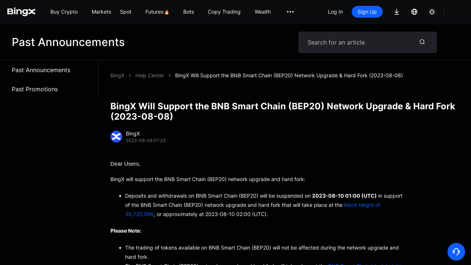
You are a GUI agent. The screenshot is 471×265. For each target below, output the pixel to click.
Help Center (149, 75)
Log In (335, 11)
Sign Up (367, 11)
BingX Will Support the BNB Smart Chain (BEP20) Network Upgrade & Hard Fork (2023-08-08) (289, 75)
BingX (117, 75)
